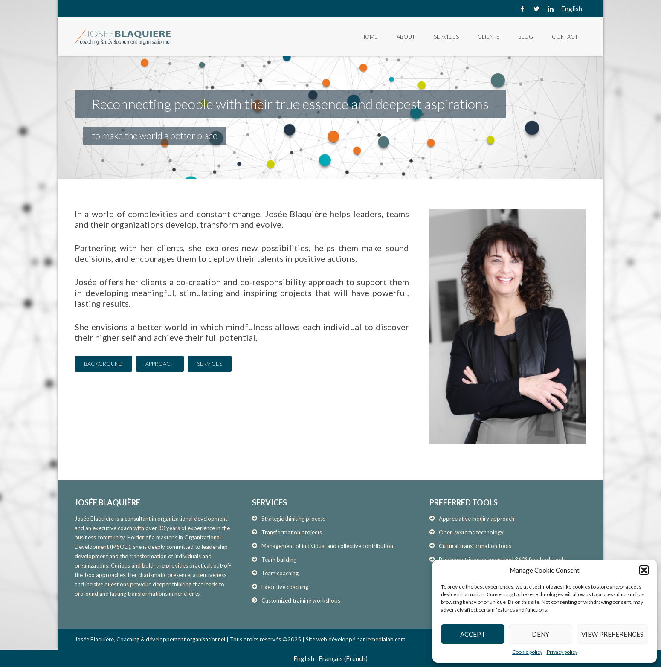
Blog (525, 36)
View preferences (612, 634)
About (406, 36)
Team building (278, 559)
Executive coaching (284, 586)
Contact (565, 36)
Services (446, 36)
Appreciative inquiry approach (476, 518)
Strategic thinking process (293, 518)
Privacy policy (562, 652)
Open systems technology (471, 532)
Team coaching (280, 573)
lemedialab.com (386, 639)
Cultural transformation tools (475, 545)
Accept (472, 634)
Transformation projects (291, 532)
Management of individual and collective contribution (327, 545)
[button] (644, 570)
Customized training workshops (300, 600)
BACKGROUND (103, 363)
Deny (540, 634)
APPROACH (159, 363)
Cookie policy (527, 652)
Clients (488, 36)
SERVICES (209, 363)
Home (369, 36)
